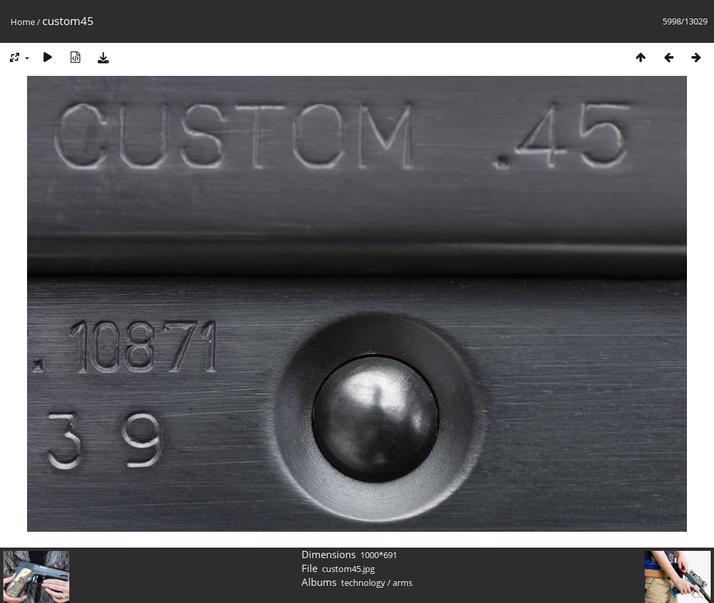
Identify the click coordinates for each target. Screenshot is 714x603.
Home (23, 22)
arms (402, 582)
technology (363, 582)
